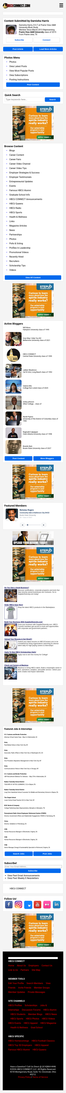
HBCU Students (18, 1014)
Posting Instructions (19, 79)
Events (12, 186)
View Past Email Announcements (23, 875)
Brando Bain (27, 446)
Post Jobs (47, 854)
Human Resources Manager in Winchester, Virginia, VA (20, 831)
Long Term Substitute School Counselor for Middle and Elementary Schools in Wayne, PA (31, 792)
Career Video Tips (18, 168)
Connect (46, 40)
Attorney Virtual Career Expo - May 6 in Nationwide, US (20, 737)
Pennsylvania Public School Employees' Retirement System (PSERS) (25, 813)
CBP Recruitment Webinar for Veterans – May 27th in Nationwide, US (25, 776)
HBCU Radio (15, 208)
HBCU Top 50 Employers (20, 1045)
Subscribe (19, 40)
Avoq (5, 742)
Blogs (12, 150)
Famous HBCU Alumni (20, 190)
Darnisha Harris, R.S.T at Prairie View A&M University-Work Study (37, 26)
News (12, 230)
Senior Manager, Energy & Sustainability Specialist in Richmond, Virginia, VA (27, 847)
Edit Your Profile (16, 983)
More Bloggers (47, 458)
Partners (25, 970)
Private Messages (36, 992)
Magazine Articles (18, 225)
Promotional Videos (19, 252)
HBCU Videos (48, 1018)
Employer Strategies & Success (24, 172)
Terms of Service (40, 1077)
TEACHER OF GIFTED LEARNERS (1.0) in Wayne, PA (20, 784)
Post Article (18, 49)
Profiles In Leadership (19, 248)
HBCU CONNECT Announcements (25, 199)
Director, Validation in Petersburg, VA (15, 824)
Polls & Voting (16, 243)
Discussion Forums (31, 1010)
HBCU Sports (15, 212)
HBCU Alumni (50, 1010)
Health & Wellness (18, 217)
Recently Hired (16, 256)
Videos (12, 270)
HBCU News (51, 1014)
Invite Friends (24, 987)
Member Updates (16, 992)
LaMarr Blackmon (30, 370)
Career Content (16, 155)
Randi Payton (28, 417)
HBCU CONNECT (29, 354)
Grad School (37, 1027)
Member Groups (42, 987)
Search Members (34, 983)
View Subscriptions (18, 75)
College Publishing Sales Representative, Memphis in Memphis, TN (24, 808)
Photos (12, 62)
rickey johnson (28, 402)
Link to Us (13, 970)
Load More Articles (48, 49)
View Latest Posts (18, 66)
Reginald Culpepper (30, 432)
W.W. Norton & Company (11, 805)
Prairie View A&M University (31, 32)
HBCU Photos (32, 1018)
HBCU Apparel (31, 1023)
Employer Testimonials (20, 177)
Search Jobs (18, 854)
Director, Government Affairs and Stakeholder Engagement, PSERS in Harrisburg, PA (29, 816)
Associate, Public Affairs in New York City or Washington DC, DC (23, 753)
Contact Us (46, 965)
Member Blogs (35, 1014)
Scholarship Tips (17, 265)
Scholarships (31, 1005)
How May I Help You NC (32, 338)
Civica (6, 821)
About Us (21, 965)
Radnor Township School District (14, 782)
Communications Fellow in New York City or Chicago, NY (21, 768)
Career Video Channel (19, 163)
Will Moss (27, 327)
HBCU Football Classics (43, 1040)
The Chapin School (10, 797)
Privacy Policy (24, 1077)
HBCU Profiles (15, 1005)
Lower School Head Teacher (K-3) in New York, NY (19, 800)
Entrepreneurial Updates (21, 181)
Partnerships (15, 234)
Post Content (33, 85)
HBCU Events (14, 1023)
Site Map (36, 970)
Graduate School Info (19, 194)
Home (11, 965)
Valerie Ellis (27, 386)
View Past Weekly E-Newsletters (23, 878)
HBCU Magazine (48, 1023)
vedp (5, 829)
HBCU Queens (16, 203)
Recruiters (14, 261)
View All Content (33, 277)
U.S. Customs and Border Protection (15, 734)
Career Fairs (15, 159)
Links (12, 221)
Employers (34, 965)
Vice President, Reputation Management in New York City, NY (22, 761)
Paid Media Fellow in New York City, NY (16, 745)
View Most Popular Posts (21, 70)
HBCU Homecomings (18, 1040)
